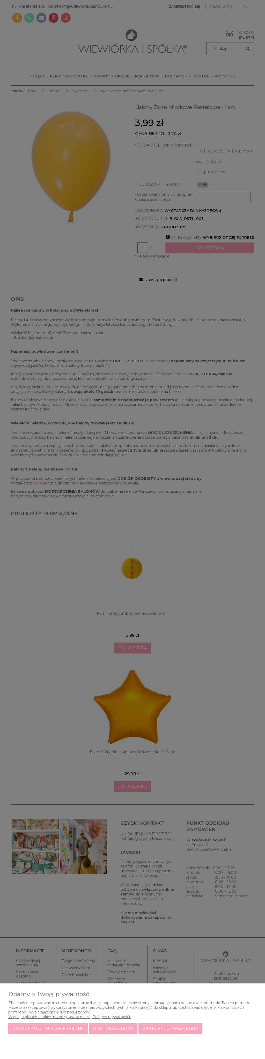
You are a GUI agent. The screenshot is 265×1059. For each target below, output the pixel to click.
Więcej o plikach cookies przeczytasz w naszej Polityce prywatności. (69, 1016)
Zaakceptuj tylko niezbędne (48, 1028)
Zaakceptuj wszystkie (170, 1028)
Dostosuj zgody (113, 1028)
